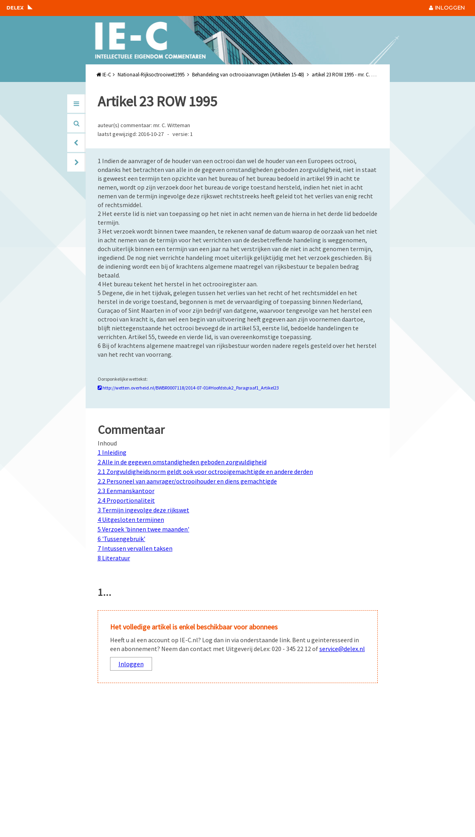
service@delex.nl (342, 649)
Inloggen (131, 664)
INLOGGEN (447, 7)
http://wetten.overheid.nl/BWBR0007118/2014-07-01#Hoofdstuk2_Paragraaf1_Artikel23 (188, 388)
